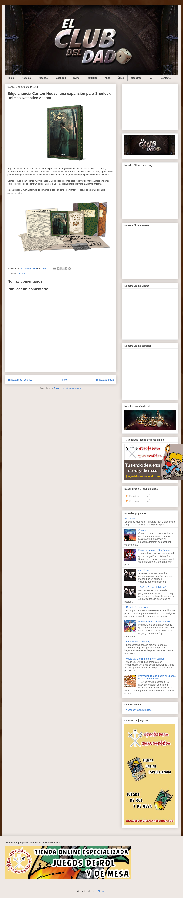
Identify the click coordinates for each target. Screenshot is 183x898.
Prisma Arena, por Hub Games (154, 621)
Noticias (26, 78)
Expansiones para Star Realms (154, 550)
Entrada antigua (104, 379)
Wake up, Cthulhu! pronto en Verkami (145, 658)
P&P (151, 78)
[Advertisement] (150, 106)
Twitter (76, 78)
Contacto (166, 78)
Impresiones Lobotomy (138, 641)
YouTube (92, 78)
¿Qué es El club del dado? (152, 587)
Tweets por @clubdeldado (138, 710)
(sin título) (129, 518)
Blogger (101, 891)
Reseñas (43, 78)
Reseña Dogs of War (137, 607)
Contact (142, 530)
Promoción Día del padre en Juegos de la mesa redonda (157, 677)
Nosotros (136, 78)
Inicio (11, 78)
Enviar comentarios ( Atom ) (67, 388)
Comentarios (134, 501)
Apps (107, 78)
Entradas (132, 496)
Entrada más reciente (19, 379)
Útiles (121, 78)
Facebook (60, 78)
